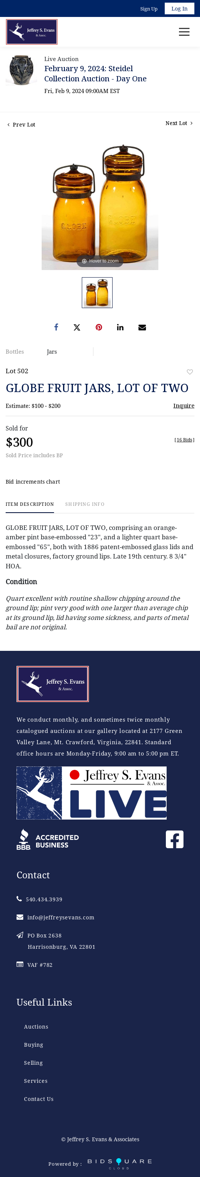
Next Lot (178, 123)
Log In (179, 8)
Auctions (36, 1026)
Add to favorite (189, 372)
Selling (33, 1062)
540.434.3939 (39, 899)
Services (35, 1080)
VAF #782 (35, 964)
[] (184, 440)
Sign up (149, 8)
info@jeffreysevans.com (55, 917)
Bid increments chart (33, 481)
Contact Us (39, 1098)
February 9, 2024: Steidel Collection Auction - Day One (95, 73)
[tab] (30, 507)
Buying (34, 1044)
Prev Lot (21, 124)
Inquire (183, 405)
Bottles (15, 351)
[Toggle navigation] (184, 32)
